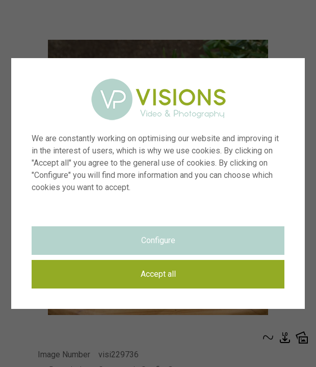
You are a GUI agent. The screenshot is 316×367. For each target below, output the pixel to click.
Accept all (158, 274)
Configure (158, 240)
